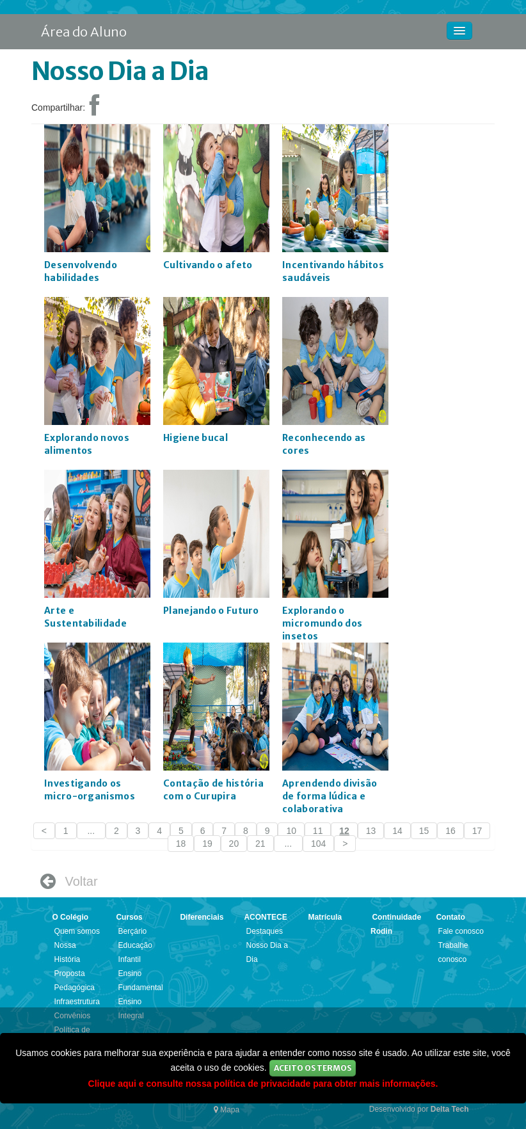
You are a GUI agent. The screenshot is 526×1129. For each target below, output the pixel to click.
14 (397, 831)
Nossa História (67, 952)
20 (234, 843)
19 (207, 843)
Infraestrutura (77, 1001)
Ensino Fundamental (140, 980)
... (91, 831)
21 (260, 843)
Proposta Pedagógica (74, 980)
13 (371, 831)
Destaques (264, 931)
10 (291, 831)
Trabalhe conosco (453, 952)
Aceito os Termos (312, 1068)
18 (181, 843)
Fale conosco (461, 931)
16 (450, 831)
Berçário (132, 931)
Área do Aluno (84, 32)
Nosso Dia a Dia (267, 952)
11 (318, 831)
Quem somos (77, 931)
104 (318, 843)
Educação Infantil (135, 952)
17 (477, 831)
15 (424, 831)
